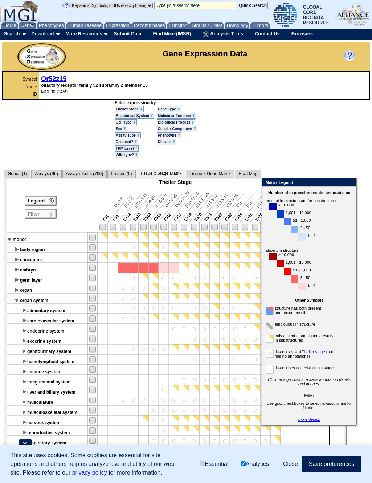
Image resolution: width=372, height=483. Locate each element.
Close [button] (290, 464)
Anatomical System (134, 116)
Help (20, 25)
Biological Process (176, 122)
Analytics (255, 464)
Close (349, 183)
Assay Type (128, 135)
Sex (121, 129)
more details (309, 419)
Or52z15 (53, 78)
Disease (167, 142)
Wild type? (127, 155)
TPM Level (127, 148)
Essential (214, 464)
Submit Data (128, 33)
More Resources (83, 33)
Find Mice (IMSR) (172, 33)
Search (12, 33)
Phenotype (169, 135)
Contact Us (267, 33)
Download (42, 33)
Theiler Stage (129, 109)
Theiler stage (313, 352)
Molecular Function (176, 116)
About (8, 25)
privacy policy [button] (89, 473)
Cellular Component (177, 129)
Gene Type (169, 109)
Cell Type (126, 122)
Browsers (302, 33)
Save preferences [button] (331, 464)
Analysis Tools (223, 34)
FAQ (32, 25)
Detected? (126, 142)
